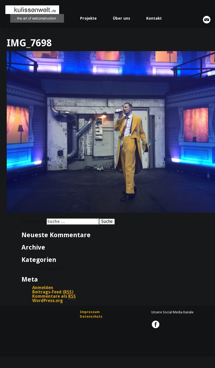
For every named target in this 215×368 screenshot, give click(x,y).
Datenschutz (91, 316)
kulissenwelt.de (35, 14)
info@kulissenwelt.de (206, 19)
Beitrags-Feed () (52, 292)
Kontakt (154, 18)
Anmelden (42, 287)
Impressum (90, 312)
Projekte (88, 18)
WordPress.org (47, 300)
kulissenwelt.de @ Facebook (155, 324)
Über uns (121, 18)
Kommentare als (54, 296)
